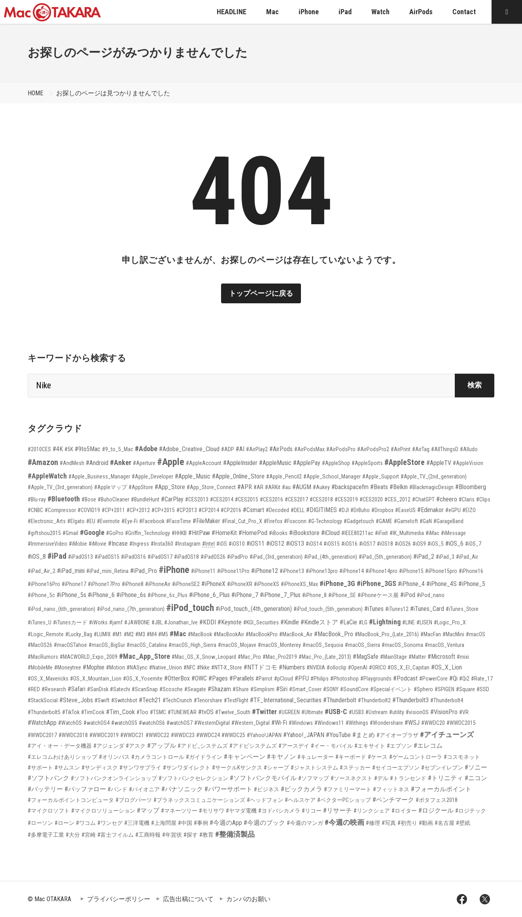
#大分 (73, 835)
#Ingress (139, 544)
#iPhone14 (351, 571)
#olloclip (336, 667)
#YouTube (338, 735)
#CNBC (35, 510)
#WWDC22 (157, 735)
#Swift (102, 700)
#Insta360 (162, 544)
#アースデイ (293, 746)
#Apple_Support (380, 476)
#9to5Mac (87, 449)
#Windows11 (329, 723)
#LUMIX (102, 634)
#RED (34, 689)
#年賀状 (172, 835)
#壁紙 (463, 823)
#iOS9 (419, 544)
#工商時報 (148, 835)
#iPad (56, 556)
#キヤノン (281, 756)
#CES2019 (346, 499)
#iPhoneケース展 (378, 595)
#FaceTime (178, 521)
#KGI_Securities (261, 622)
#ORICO (377, 667)
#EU (90, 521)
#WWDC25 (233, 735)
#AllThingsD (444, 449)
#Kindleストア (319, 622)
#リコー (312, 810)
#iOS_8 (37, 556)
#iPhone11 (203, 571)
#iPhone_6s (131, 595)
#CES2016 (271, 499)
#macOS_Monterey (279, 645)
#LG (363, 622)
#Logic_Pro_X (450, 622)
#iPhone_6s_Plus (167, 595)
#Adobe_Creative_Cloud (189, 449)
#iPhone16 (471, 571)
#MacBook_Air (295, 634)
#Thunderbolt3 (410, 700)
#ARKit (272, 487)
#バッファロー (85, 789)
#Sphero (423, 689)
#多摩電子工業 (46, 835)
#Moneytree (67, 667)
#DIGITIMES (321, 510)
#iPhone (174, 569)
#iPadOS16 (133, 557)
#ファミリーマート (347, 789)
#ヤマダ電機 (241, 810)
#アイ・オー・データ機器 (60, 746)
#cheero (446, 499)
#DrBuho (360, 510)
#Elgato (76, 521)
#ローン (64, 823)
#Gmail (70, 533)
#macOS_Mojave (237, 645)
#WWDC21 (132, 735)
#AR (258, 487)
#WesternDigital (212, 723)
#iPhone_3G (337, 583)
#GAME (384, 521)
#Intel (208, 544)
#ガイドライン (204, 757)
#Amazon (43, 462)
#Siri (281, 689)
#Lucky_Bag (78, 634)
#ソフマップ (313, 778)
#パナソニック (182, 789)
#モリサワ (211, 810)
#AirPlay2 (257, 449)
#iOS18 (385, 544)
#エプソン (399, 746)
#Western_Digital (250, 723)
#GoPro (114, 533)
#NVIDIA (315, 667)
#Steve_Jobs (76, 700)
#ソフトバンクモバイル (263, 778)
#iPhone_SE (342, 595)
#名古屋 (444, 823)
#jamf (116, 622)
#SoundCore (354, 689)
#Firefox (273, 521)
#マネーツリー (179, 810)
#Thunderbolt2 (374, 700)
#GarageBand (448, 521)
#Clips (483, 499)
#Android (97, 463)
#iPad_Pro (143, 571)
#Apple (170, 461)
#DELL (297, 510)
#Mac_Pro (249, 657)
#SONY (331, 689)
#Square (465, 689)
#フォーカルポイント (441, 789)
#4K (58, 449)
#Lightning (385, 622)
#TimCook (92, 712)
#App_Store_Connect (211, 487)
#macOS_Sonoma (402, 645)
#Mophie (93, 667)
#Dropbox (382, 510)
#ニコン (476, 778)
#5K (68, 449)
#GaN (426, 521)
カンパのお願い (248, 899)
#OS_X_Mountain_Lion (95, 678)
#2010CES (39, 449)
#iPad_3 (445, 557)
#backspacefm (350, 487)
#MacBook (200, 634)
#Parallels (241, 678)
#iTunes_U (39, 622)
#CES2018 (321, 499)
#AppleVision (468, 463)
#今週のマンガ (305, 823)
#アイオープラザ (397, 735)
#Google (92, 532)
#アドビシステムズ (253, 746)
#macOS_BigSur (107, 645)
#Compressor (60, 510)
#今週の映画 (344, 822)
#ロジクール (436, 810)
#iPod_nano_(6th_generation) (61, 609)
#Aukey (321, 487)
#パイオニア (144, 789)
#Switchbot (124, 700)
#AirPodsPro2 (373, 449)
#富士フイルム (115, 835)
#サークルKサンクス (237, 767)
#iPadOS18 (186, 557)
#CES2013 (196, 499)
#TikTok (70, 712)
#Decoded (277, 510)
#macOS (475, 634)
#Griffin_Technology (147, 533)
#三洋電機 (136, 823)
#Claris (467, 499)
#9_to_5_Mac (117, 449)
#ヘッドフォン (265, 800)
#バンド (117, 789)
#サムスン (67, 767)
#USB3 (356, 712)
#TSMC (158, 712)
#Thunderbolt (339, 700)
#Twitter (264, 711)
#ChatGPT (423, 499)
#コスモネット (462, 757)
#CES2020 (371, 499)
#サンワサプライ (140, 767)
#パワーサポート (228, 789)
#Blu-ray (37, 499)
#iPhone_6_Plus (209, 595)
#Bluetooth (63, 499)
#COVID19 (89, 510)
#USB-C (336, 711)
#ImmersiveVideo (47, 544)
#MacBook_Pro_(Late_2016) (387, 634)
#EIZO (469, 510)
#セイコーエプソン (396, 767)
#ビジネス (266, 789)
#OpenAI (357, 667)
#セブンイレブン (442, 767)
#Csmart (253, 510)
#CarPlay (172, 499)
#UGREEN (289, 712)
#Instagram (187, 544)
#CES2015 (246, 499)
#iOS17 (367, 544)
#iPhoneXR (239, 584)
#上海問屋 (163, 823)
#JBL (157, 622)
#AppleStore (404, 462)
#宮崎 (88, 835)
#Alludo (469, 449)
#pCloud (283, 678)
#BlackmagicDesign (431, 487)
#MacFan (430, 634)
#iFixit (381, 533)
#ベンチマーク (393, 800)
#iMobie (78, 544)
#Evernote (108, 521)
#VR (464, 712)
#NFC (189, 667)
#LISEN (424, 622)
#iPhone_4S (441, 584)
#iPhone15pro (441, 571)
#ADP (227, 449)
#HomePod (252, 533)
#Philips (319, 678)
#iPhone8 (133, 584)
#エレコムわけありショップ (62, 757)
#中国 (185, 823)
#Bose (88, 499)
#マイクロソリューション (103, 810)
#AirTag (420, 449)
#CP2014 (209, 510)
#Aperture (144, 463)
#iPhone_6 (101, 595)
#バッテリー (45, 789)
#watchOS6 (152, 723)
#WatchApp (42, 722)
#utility (396, 712)
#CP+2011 (113, 510)
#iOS (221, 544)
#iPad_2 (423, 556)
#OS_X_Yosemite (143, 678)
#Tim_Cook (120, 712)
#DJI (344, 510)
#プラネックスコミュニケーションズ (199, 800)
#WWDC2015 (461, 723)
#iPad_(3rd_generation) (276, 557)
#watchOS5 (124, 723)
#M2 (129, 634)
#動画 (426, 823)
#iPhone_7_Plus (280, 595)
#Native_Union (165, 667)
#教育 (206, 835)
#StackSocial (43, 700)
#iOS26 (403, 544)
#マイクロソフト (49, 810)
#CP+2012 (138, 510)
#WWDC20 (433, 723)
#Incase (118, 543)
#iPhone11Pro (233, 571)
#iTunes (374, 609)
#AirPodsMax (309, 449)
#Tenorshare (208, 700)
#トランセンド (408, 778)
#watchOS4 (96, 723)
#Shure (241, 689)
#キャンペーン (244, 756)
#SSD (483, 689)
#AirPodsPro (341, 449)
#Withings (357, 723)
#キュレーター (315, 757)
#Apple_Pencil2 (284, 476)
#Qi (453, 678)
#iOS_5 (435, 544)
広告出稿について (188, 899)
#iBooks (278, 533)
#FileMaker (206, 521)
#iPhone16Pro (44, 584)
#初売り (407, 823)
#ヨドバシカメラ (279, 810)
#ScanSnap (145, 689)
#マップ (148, 810)
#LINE (408, 622)
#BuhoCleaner (113, 499)
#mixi (463, 657)
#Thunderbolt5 (44, 712)
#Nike (203, 667)
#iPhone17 (74, 584)
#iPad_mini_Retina (107, 571)
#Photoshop (344, 678)
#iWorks (98, 622)
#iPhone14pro (381, 571)
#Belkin (399, 487)
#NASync (137, 667)
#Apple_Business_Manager (99, 476)
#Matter (417, 657)
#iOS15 (331, 544)
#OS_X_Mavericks (48, 678)
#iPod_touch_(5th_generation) (328, 609)
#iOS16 (349, 544)
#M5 (163, 634)
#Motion (115, 667)
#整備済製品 (235, 834)
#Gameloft (406, 521)
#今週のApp (226, 822)
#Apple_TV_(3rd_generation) (60, 487)
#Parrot (263, 678)
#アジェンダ (108, 746)
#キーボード (350, 757)
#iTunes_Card (427, 609)
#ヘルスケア (300, 800)
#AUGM (301, 487)
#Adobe (146, 448)
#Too (142, 712)
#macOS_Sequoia (323, 645)
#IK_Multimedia (407, 533)
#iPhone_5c (41, 595)
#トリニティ (445, 778)
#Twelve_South (232, 712)
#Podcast (405, 678)
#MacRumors (43, 657)
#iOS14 (314, 544)
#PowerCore (433, 678)
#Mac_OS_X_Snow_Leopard (204, 657)
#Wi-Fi (279, 722)
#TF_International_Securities (286, 700)
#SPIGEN (444, 689)
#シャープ (276, 767)
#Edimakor (430, 510)
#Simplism (262, 689)
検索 (474, 385)
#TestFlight (236, 700)
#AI (240, 449)
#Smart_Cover (305, 689)
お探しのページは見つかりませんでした (113, 93)
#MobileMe (40, 667)
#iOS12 (275, 543)
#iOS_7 (473, 544)
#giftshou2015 (44, 533)
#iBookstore (304, 533)
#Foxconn (295, 521)
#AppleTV (438, 463)
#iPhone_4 (411, 584)
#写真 (389, 823)
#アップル (161, 745)
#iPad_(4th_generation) (330, 557)
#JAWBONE (137, 622)
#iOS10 (237, 544)
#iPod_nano (430, 595)
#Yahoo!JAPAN (264, 735)
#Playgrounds (376, 678)
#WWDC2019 (104, 735)
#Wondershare (386, 723)
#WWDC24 (208, 735)
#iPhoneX (213, 584)
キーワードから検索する (77, 358)
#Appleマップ (110, 487)
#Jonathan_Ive (181, 622)
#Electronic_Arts (47, 521)
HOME (35, 93)
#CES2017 (296, 499)
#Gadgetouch (359, 521)
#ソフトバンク (48, 778)
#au (286, 487)
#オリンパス (114, 757)
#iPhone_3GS (376, 583)
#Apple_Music (192, 476)
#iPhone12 (264, 571)
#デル (381, 778)
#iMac (432, 533)
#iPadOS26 (212, 557)
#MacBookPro (262, 634)
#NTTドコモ (260, 667)
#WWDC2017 (42, 735)
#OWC (199, 678)
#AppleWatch (47, 476)
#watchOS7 (179, 723)
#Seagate (195, 689)
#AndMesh (72, 463)
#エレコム (428, 745)
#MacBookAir (229, 634)
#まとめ (363, 735)
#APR (244, 487)
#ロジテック (470, 810)
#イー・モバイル (332, 746)
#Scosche (171, 689)
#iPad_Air (467, 557)
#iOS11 (255, 543)
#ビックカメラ (301, 789)
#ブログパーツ (133, 800)
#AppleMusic (275, 463)
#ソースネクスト (352, 778)
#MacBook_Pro (333, 634)
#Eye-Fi (129, 521)
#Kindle (289, 622)
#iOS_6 (454, 543)
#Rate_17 (482, 678)
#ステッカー (355, 767)
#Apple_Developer (152, 476)
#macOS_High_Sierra (192, 645)
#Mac (178, 634)
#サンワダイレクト (186, 767)
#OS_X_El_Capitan (408, 667)
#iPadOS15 (107, 557)
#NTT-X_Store (226, 667)
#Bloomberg (470, 487)
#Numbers (292, 667)
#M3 (140, 634)
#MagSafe (365, 656)
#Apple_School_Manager (332, 476)
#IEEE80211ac (357, 533)
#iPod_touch (190, 607)
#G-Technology (325, 521)
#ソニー (476, 767)
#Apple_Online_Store (238, 476)
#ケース (378, 757)
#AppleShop (336, 463)
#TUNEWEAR (182, 712)
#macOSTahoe (70, 645)
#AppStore (141, 487)
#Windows (301, 723)
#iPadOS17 (160, 557)
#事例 (201, 823)
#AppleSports (367, 463)
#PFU (302, 678)
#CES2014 (221, 499)
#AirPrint (400, 449)
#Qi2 (464, 678)
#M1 (117, 634)
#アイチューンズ (447, 734)
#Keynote (230, 622)
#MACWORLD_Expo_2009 (88, 657)
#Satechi (120, 689)
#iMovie (97, 544)
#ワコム (86, 823)
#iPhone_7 (244, 595)
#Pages (218, 678)
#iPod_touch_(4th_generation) (254, 609)
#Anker (120, 462)
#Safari (76, 689)
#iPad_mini (71, 571)
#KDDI (207, 622)
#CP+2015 (163, 510)
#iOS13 (295, 543)
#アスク (136, 746)
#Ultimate (312, 712)
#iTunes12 (397, 609)
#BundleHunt (145, 499)
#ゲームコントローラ (415, 757)
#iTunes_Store (462, 609)
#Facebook (152, 521)
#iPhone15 (411, 571)
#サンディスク (99, 767)
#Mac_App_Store (144, 656)
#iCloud (330, 533)
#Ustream (376, 712)
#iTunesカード (70, 622)
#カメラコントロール (157, 757)
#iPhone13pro (322, 571)
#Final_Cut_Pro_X (242, 521)
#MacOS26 (40, 645)
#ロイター (404, 810)
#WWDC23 (183, 735)
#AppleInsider (240, 463)
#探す (190, 835)
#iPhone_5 (471, 584)
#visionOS (417, 712)
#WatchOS (70, 723)
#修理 (373, 823)
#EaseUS (405, 510)
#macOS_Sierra (362, 645)
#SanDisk (97, 689)
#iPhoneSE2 (186, 584)
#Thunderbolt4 (446, 700)
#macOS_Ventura (444, 645)
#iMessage (453, 533)
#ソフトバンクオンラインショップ (114, 778)
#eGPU (453, 510)
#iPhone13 (292, 571)
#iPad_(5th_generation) (385, 557)
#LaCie (348, 622)
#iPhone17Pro (104, 584)
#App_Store (170, 487)
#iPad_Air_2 (41, 571)
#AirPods (281, 449)
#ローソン (40, 823)
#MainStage (393, 657)
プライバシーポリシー (118, 899)
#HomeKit (224, 533)
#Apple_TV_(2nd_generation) (434, 476)
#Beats (379, 487)
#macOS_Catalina (147, 645)
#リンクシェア (372, 810)
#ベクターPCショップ (344, 800)
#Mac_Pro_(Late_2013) (325, 657)
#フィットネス (391, 789)
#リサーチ (337, 810)
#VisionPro (444, 712)
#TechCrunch (177, 700)
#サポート (40, 767)
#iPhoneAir (157, 584)
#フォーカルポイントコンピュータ (71, 800)
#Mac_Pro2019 (280, 657)
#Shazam (219, 689)
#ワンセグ (110, 823)
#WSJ (412, 722)
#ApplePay (306, 463)
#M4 (152, 634)
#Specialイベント (391, 689)
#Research (54, 689)
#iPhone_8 (314, 595)
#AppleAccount (203, 463)
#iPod (407, 595)
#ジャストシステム (314, 767)
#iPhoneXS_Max (299, 584)
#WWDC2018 (73, 735)
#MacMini (453, 634)
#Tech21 (150, 700)
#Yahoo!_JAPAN (303, 735)
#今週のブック (264, 822)
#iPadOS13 (80, 557)
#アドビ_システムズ (203, 746)
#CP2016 (231, 510)
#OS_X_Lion (446, 667)
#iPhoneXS (266, 584)
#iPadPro (237, 557)
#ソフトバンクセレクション (193, 778)
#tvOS (206, 712)
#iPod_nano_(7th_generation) (131, 609)
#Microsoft (441, 656)
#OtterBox (177, 678)
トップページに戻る (261, 293)
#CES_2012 (397, 499)
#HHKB (179, 533)
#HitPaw (199, 533)
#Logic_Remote (46, 634)
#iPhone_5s (71, 595)
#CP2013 (186, 510)
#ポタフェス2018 (437, 800)
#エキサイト (369, 746)
